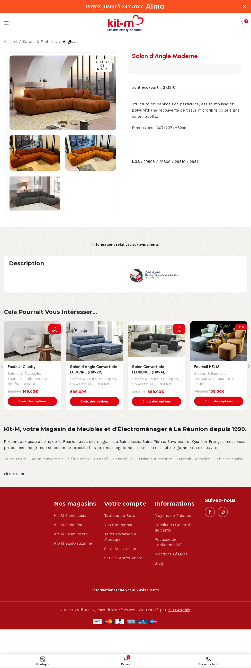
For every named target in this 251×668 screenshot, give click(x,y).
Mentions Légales (171, 554)
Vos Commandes (120, 525)
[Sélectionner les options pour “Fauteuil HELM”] (219, 401)
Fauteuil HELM (206, 366)
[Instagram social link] (223, 512)
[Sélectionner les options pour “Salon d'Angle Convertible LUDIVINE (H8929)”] (94, 401)
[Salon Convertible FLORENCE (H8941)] (156, 341)
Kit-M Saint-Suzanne (73, 543)
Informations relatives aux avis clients (125, 244)
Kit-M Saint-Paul (69, 525)
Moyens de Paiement (174, 515)
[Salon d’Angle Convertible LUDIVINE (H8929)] (94, 341)
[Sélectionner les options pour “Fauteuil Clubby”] (32, 401)
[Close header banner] (244, 6)
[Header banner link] (118, 6)
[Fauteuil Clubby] (32, 341)
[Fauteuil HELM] (218, 341)
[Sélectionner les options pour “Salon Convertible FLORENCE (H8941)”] (156, 401)
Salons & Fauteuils (40, 41)
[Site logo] (125, 23)
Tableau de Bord (119, 515)
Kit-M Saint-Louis (70, 515)
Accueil (10, 41)
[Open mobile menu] (6, 23)
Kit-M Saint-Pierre (71, 534)
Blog (159, 563)
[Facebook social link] (210, 512)
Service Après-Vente (123, 558)
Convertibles (81, 384)
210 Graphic (179, 610)
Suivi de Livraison (120, 548)
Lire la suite (14, 474)
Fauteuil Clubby (22, 366)
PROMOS (28, 384)
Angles (69, 41)
